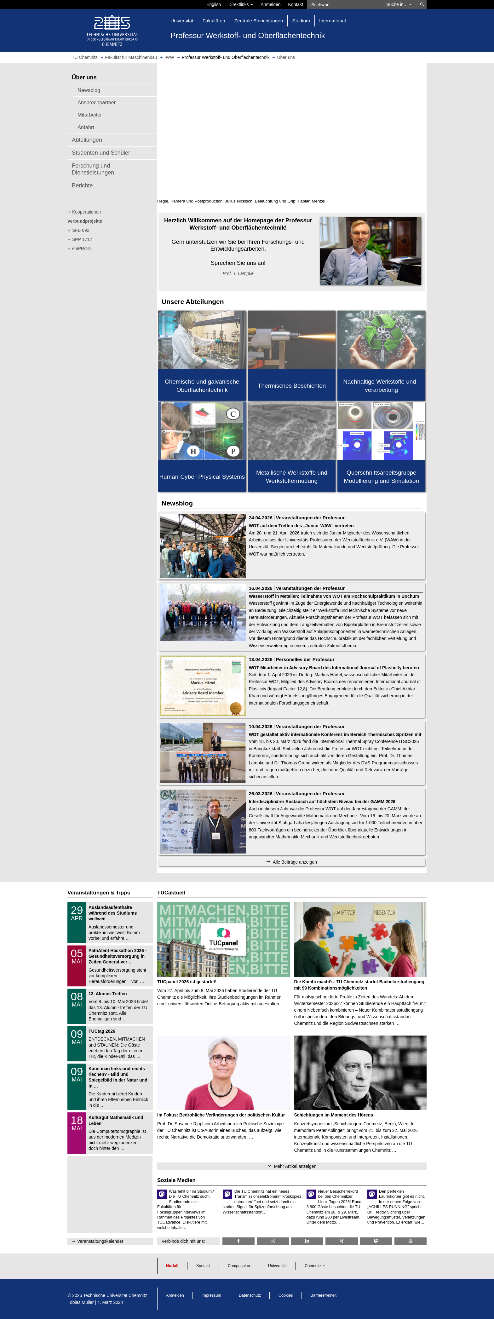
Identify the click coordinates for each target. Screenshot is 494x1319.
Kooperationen (86, 211)
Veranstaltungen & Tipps (98, 893)
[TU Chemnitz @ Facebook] (238, 1241)
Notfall (172, 1266)
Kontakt (295, 4)
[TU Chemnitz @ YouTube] (410, 1241)
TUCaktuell (171, 893)
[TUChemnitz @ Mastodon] (376, 1241)
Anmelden (270, 4)
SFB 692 (80, 230)
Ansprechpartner (97, 102)
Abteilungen (87, 140)
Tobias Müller (81, 1302)
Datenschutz (250, 1295)
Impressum (211, 1295)
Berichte (82, 185)
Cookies (286, 1295)
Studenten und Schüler (101, 153)
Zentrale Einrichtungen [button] (258, 20)
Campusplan (239, 1266)
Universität (277, 1266)
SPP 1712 (82, 239)
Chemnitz (313, 1266)
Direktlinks (240, 4)
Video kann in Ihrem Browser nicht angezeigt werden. (292, 130)
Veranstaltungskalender (100, 1241)
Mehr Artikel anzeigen (295, 1166)
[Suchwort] (343, 4)
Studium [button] (301, 20)
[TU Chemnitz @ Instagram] (273, 1241)
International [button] (332, 20)
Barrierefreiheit (324, 1295)
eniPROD (81, 248)
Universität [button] (181, 20)
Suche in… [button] (398, 4)
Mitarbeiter (90, 114)
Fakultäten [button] (214, 20)
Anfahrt (86, 127)
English (213, 4)
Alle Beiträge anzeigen (295, 862)
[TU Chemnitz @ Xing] (341, 1241)
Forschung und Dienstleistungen (93, 169)
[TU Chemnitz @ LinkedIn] (307, 1241)
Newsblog (89, 90)
